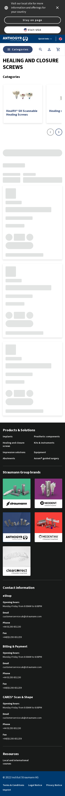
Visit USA (32, 30)
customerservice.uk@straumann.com (22, 616)
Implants (7, 436)
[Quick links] (45, 39)
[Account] (49, 49)
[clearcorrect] (17, 561)
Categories (17, 49)
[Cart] (58, 49)
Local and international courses (16, 762)
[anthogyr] (16, 527)
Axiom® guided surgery (46, 458)
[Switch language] (60, 39)
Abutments (9, 458)
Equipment (40, 452)
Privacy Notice (54, 785)
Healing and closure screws (13, 444)
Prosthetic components (47, 436)
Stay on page (32, 20)
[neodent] (48, 493)
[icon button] (57, 7)
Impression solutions (14, 452)
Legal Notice (35, 785)
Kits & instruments (44, 443)
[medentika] (48, 527)
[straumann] (17, 493)
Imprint (7, 790)
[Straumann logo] (15, 38)
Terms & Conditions (13, 785)
